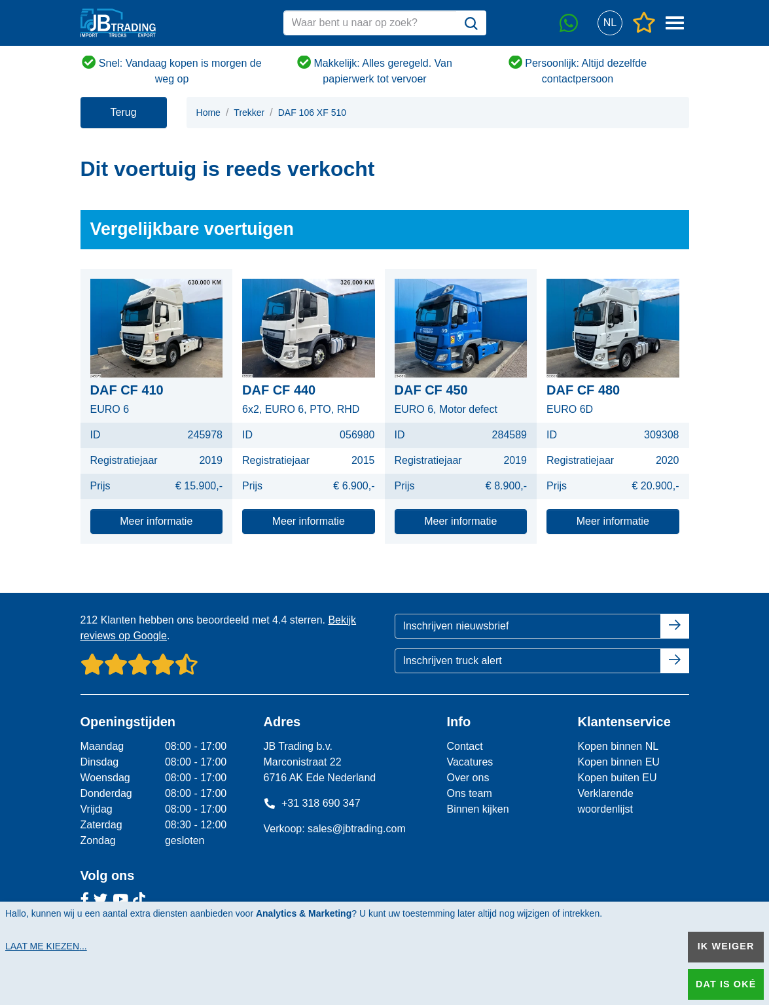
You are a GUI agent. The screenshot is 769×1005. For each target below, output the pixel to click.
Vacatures (469, 761)
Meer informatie (156, 521)
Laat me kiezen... (46, 946)
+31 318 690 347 (311, 803)
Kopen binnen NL (617, 746)
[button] (610, 23)
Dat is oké (726, 984)
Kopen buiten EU (616, 777)
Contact (464, 746)
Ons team (469, 793)
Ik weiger (726, 946)
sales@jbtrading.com (357, 828)
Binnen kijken (477, 809)
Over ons (467, 777)
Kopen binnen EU (618, 761)
